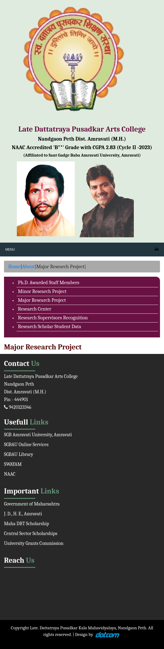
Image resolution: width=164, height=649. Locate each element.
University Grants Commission (34, 543)
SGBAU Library (18, 454)
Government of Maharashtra (32, 504)
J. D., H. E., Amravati (23, 514)
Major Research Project (42, 300)
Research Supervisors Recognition (53, 318)
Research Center (34, 309)
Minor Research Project (42, 291)
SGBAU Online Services (26, 444)
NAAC (9, 474)
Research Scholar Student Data (49, 326)
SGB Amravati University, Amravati (38, 435)
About (28, 267)
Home (14, 267)
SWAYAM (13, 464)
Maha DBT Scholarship (26, 523)
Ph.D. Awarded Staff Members (48, 282)
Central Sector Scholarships (30, 533)
